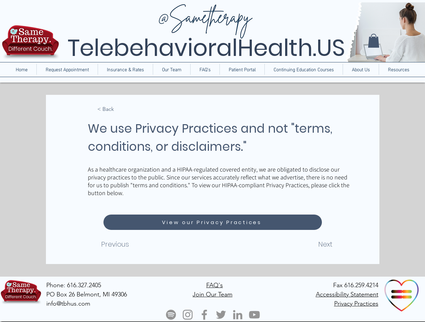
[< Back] (119, 109)
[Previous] (128, 244)
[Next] (309, 244)
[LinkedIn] (237, 314)
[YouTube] (254, 314)
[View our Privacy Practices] (212, 222)
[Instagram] (187, 314)
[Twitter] (221, 314)
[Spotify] (171, 314)
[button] (361, 69)
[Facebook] (204, 314)
